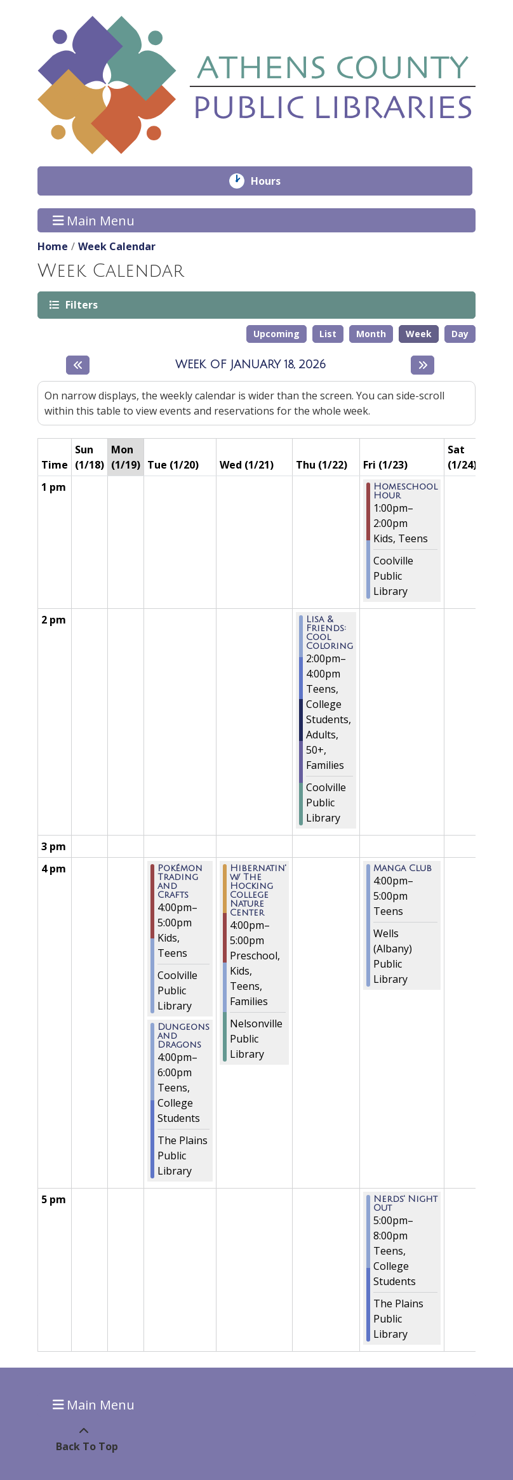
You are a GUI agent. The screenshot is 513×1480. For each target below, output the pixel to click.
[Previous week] (78, 365)
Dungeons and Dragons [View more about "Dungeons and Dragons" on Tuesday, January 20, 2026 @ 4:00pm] (183, 1036)
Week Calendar (117, 246)
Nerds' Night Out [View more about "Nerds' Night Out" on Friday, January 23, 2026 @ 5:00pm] (405, 1204)
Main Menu (94, 220)
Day (460, 334)
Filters (80, 304)
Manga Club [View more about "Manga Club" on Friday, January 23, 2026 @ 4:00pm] (402, 868)
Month (371, 334)
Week (419, 334)
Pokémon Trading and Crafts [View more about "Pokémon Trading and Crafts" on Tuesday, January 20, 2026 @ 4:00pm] (180, 882)
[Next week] (422, 365)
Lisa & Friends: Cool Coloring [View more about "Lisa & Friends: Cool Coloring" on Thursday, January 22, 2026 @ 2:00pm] (329, 633)
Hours (274, 181)
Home (52, 246)
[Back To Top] (83, 1439)
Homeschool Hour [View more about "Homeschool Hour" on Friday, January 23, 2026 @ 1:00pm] (405, 491)
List (327, 334)
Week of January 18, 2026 (250, 364)
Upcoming (276, 334)
